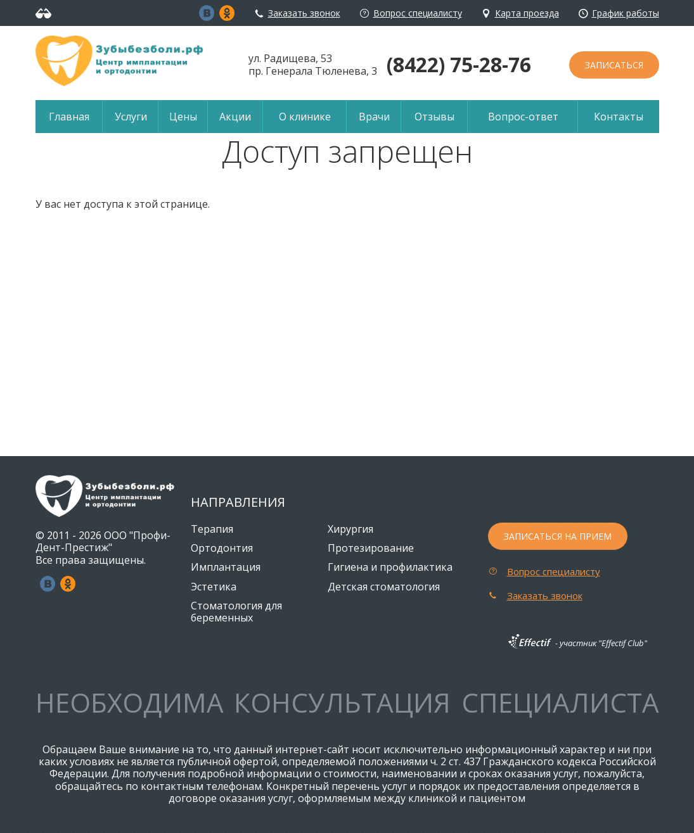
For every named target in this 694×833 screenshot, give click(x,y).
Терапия (212, 529)
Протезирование (371, 548)
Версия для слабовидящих (45, 13)
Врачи (374, 117)
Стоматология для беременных (236, 612)
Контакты (618, 117)
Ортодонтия (222, 548)
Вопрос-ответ (523, 117)
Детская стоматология (384, 587)
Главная (69, 117)
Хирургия (350, 529)
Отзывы (434, 117)
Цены (183, 117)
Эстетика (213, 587)
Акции (235, 117)
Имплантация (225, 567)
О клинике (305, 117)
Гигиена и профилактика (390, 567)
